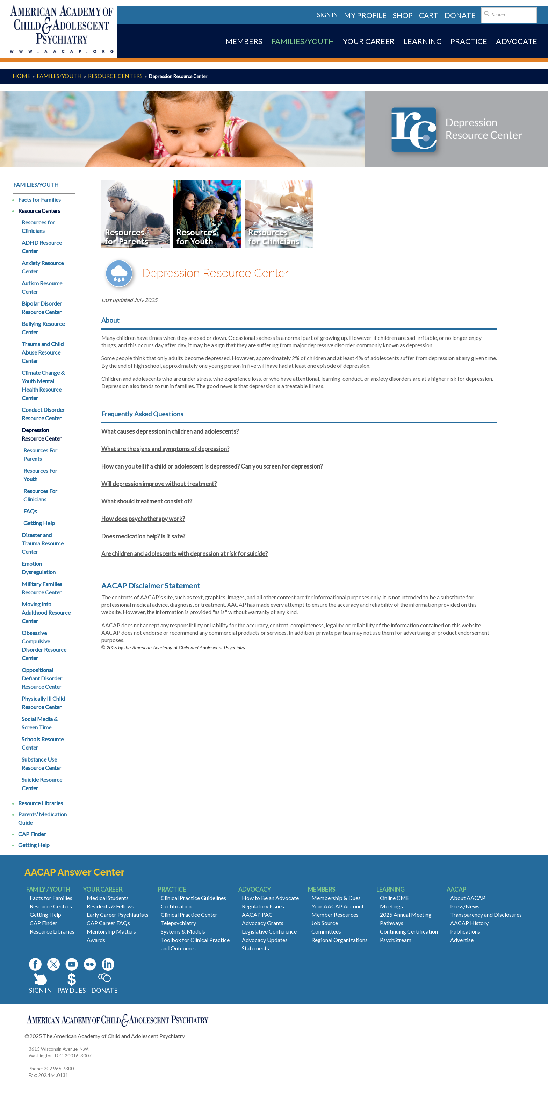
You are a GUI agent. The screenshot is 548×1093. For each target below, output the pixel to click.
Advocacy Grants (262, 923)
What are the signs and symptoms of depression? (165, 448)
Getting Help (39, 523)
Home (21, 75)
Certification (176, 906)
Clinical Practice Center (189, 914)
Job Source (324, 923)
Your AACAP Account (337, 906)
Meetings (391, 906)
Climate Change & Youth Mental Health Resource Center (43, 385)
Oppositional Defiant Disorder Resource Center (42, 678)
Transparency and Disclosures (486, 914)
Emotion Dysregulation (39, 567)
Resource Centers (115, 75)
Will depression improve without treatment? (159, 483)
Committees (326, 931)
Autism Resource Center (42, 287)
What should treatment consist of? (146, 501)
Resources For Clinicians (40, 494)
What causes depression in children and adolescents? (170, 431)
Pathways (391, 923)
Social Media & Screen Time (40, 722)
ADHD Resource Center (42, 246)
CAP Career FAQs (108, 923)
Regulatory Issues (263, 906)
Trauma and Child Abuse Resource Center (43, 352)
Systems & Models (183, 931)
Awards (96, 939)
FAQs (30, 511)
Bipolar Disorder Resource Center (42, 307)
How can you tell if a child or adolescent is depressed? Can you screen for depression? (212, 466)
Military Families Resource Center (42, 587)
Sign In (40, 990)
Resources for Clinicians (38, 226)
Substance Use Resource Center (42, 763)
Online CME (394, 897)
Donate (104, 990)
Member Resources (335, 914)
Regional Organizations (339, 939)
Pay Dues (71, 990)
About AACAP (467, 897)
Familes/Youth (59, 75)
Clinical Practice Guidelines (193, 897)
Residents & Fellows (110, 906)
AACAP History (469, 923)
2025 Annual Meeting (406, 914)
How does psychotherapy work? (143, 518)
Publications (465, 931)
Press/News (465, 906)
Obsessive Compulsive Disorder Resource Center (44, 645)
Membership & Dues (336, 897)
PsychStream (395, 939)
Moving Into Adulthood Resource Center (46, 612)
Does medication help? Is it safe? (143, 536)
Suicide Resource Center (42, 783)
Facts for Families (39, 199)
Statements (255, 948)
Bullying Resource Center (43, 327)
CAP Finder (32, 833)
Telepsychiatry (178, 923)
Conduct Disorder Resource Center (43, 413)
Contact (196, 1036)
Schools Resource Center (43, 743)
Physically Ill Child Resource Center (43, 702)
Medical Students (108, 897)
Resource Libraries (40, 803)
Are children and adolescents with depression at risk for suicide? (184, 553)
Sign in (327, 15)
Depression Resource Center (42, 434)
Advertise (462, 939)
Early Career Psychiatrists (118, 914)
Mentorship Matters (111, 931)
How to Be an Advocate (270, 897)
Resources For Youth (40, 474)
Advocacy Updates (265, 939)
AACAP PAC (257, 914)
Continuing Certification (409, 931)
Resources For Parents (40, 454)
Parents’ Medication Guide (42, 818)
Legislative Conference (269, 931)
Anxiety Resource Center (43, 266)
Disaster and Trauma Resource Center (43, 543)
